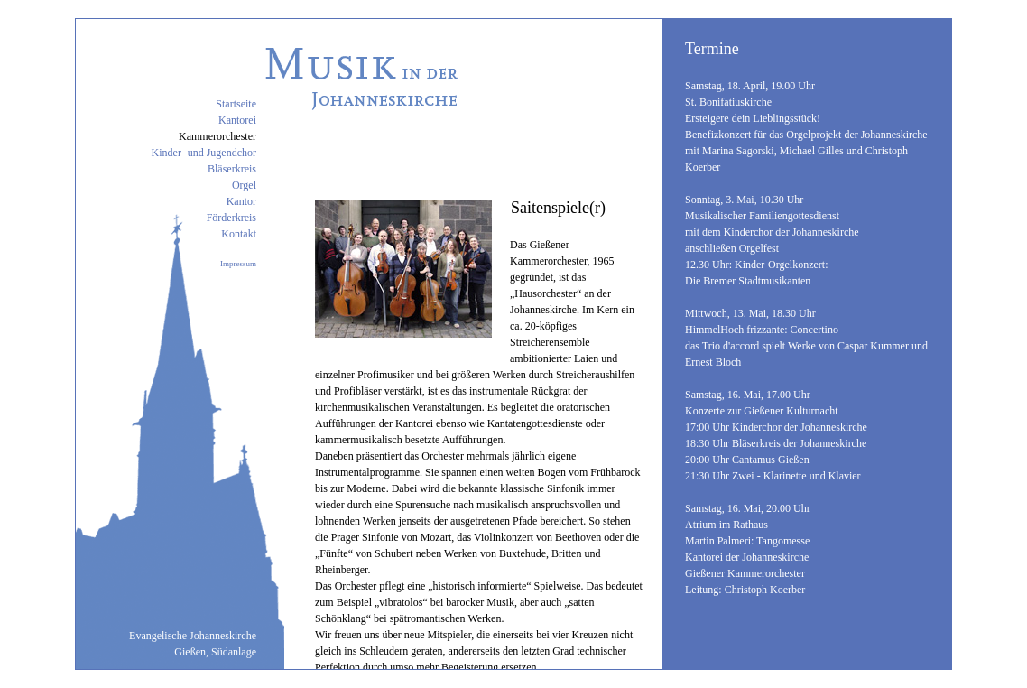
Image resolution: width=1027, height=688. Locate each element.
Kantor (241, 201)
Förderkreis (231, 217)
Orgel (244, 185)
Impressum (238, 263)
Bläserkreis (232, 169)
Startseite (236, 104)
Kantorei (237, 120)
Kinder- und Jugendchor (204, 152)
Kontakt (238, 234)
